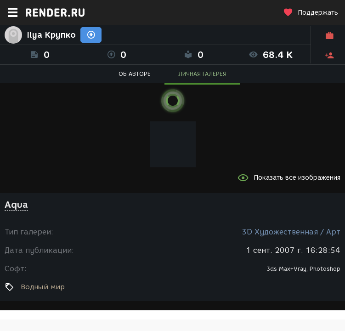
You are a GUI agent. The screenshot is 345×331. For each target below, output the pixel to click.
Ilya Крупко (51, 35)
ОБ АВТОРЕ (135, 73)
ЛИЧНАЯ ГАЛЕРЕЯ (202, 73)
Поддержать (310, 12)
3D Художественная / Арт (291, 232)
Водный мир (43, 287)
